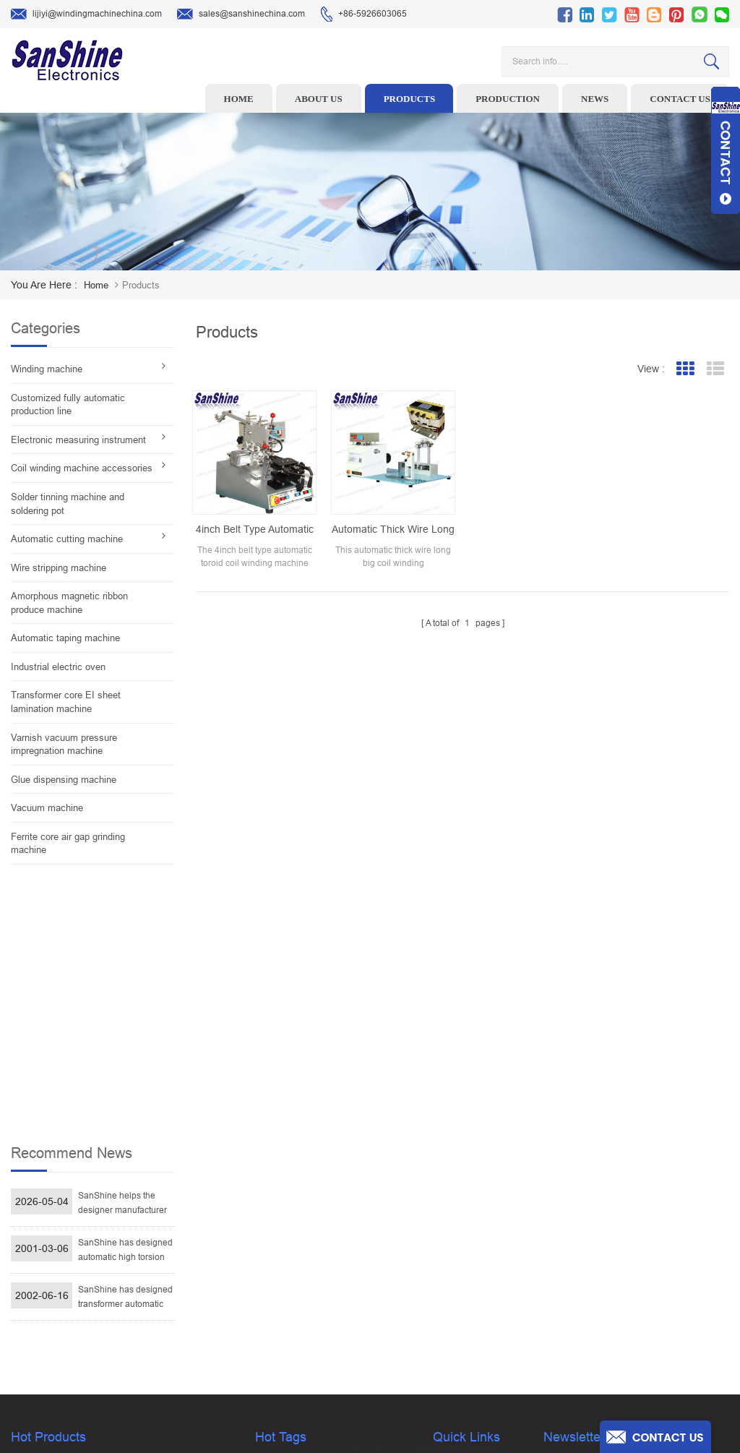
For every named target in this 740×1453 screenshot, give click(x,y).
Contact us (680, 98)
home (96, 285)
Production (508, 98)
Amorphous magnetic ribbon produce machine (69, 603)
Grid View (684, 369)
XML (442, 1347)
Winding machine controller (310, 1258)
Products (410, 98)
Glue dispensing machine (63, 779)
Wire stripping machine (58, 567)
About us (319, 98)
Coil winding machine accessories (81, 468)
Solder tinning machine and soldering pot (67, 504)
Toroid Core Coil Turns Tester (312, 1280)
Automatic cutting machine (67, 538)
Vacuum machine (47, 807)
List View (715, 369)
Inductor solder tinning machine (319, 1325)
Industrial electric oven (58, 666)
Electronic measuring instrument (78, 439)
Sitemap (449, 1325)
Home (239, 98)
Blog (442, 1303)
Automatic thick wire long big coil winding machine (393, 529)
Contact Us (454, 1280)
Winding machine (46, 369)
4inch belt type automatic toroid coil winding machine (255, 529)
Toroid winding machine (302, 1191)
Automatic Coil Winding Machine (319, 1303)
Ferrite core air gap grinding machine (68, 843)
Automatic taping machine (65, 638)
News (594, 98)
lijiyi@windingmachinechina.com (86, 14)
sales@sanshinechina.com (241, 14)
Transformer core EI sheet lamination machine (66, 702)
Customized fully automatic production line (68, 405)
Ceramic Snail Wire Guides (308, 1235)
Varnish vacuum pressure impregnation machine (64, 744)
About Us (451, 1235)
